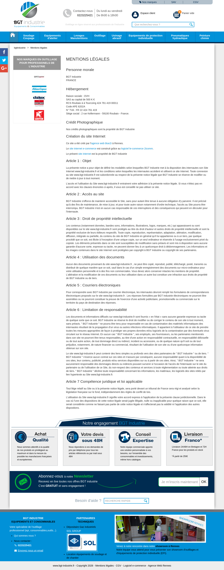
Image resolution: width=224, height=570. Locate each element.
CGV (195, 2)
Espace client (143, 13)
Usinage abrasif (117, 37)
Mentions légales (38, 47)
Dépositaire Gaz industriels (87, 539)
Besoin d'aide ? (88, 500)
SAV (173, 2)
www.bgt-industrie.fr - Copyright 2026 (73, 565)
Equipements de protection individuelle (145, 37)
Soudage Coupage (28, 37)
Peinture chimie (205, 37)
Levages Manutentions (79, 37)
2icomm (148, 148)
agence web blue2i (101, 143)
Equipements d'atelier (52, 37)
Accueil (14, 37)
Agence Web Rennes (159, 565)
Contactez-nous (83, 13)
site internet (84, 153)
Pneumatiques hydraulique (180, 37)
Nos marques (148, 2)
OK (146, 501)
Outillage (100, 35)
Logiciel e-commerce (134, 565)
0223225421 (22, 545)
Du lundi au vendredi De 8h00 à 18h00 (109, 13)
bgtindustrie (20, 47)
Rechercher (191, 24)
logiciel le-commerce (132, 148)
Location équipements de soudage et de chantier (86, 556)
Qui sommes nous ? (25, 535)
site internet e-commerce (82, 148)
